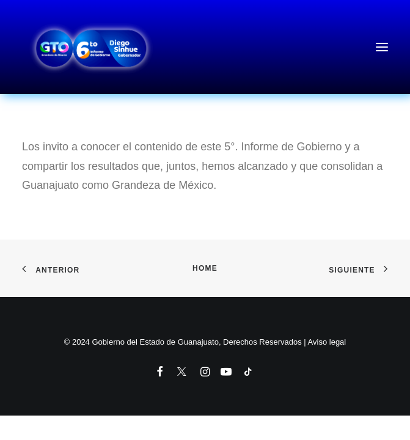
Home (205, 268)
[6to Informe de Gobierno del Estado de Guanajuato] (205, 47)
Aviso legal (327, 341)
